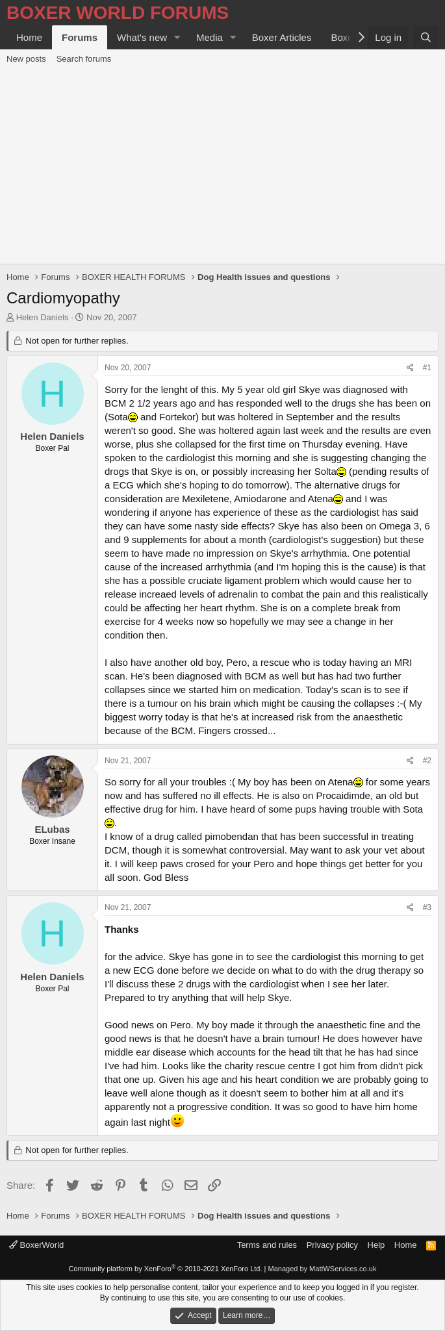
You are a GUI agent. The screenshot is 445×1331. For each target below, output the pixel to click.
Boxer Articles (282, 37)
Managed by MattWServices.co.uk (322, 1269)
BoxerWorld (36, 1245)
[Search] (426, 37)
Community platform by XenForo (165, 1269)
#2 (427, 760)
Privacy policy (332, 1245)
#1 (427, 367)
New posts (26, 59)
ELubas (52, 829)
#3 (427, 907)
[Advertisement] (222, 166)
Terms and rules (267, 1245)
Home (29, 37)
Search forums (84, 59)
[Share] (410, 368)
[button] (177, 37)
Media (209, 37)
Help (376, 1245)
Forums (79, 37)
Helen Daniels (42, 317)
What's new (142, 37)
